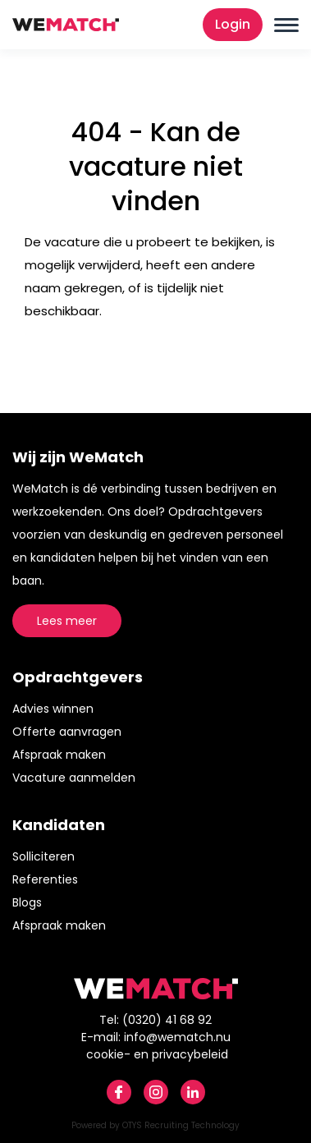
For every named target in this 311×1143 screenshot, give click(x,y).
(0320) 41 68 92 (167, 1020)
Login (232, 24)
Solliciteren (43, 856)
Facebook (119, 1092)
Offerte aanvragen (66, 731)
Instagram (156, 1092)
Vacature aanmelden (73, 777)
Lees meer (67, 621)
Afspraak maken (59, 754)
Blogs (27, 902)
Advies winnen (53, 708)
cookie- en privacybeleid (157, 1054)
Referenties (45, 879)
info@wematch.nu (177, 1037)
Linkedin (193, 1092)
